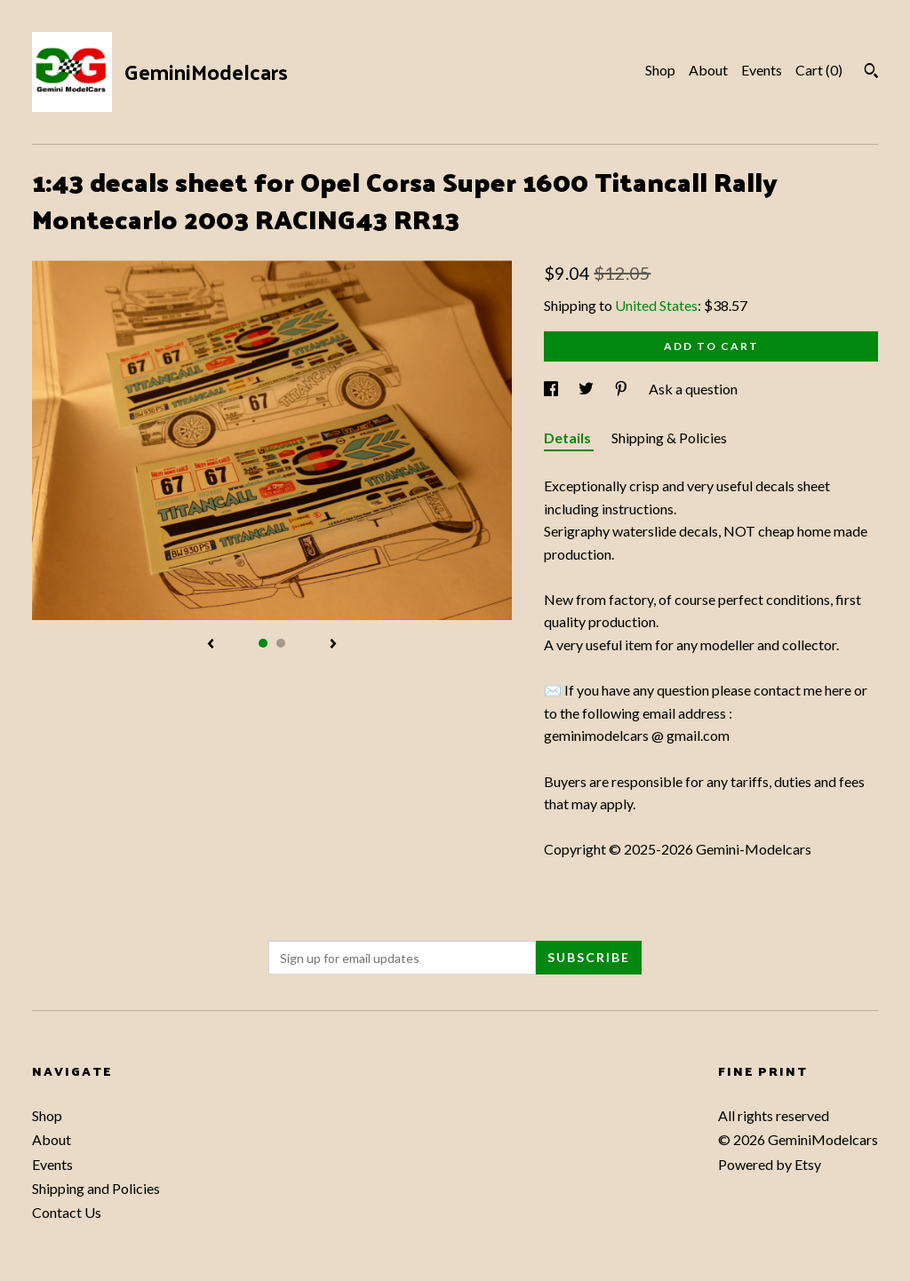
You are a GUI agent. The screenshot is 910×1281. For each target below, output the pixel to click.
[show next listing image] (333, 645)
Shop (660, 69)
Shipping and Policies (96, 1188)
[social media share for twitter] (587, 388)
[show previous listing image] (210, 645)
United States (656, 305)
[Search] (871, 73)
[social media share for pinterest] (622, 388)
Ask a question (693, 388)
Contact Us (66, 1212)
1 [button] (263, 643)
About (708, 69)
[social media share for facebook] (552, 388)
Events (761, 69)
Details (569, 437)
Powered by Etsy (769, 1164)
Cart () (818, 69)
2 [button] (280, 643)
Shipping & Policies (669, 437)
